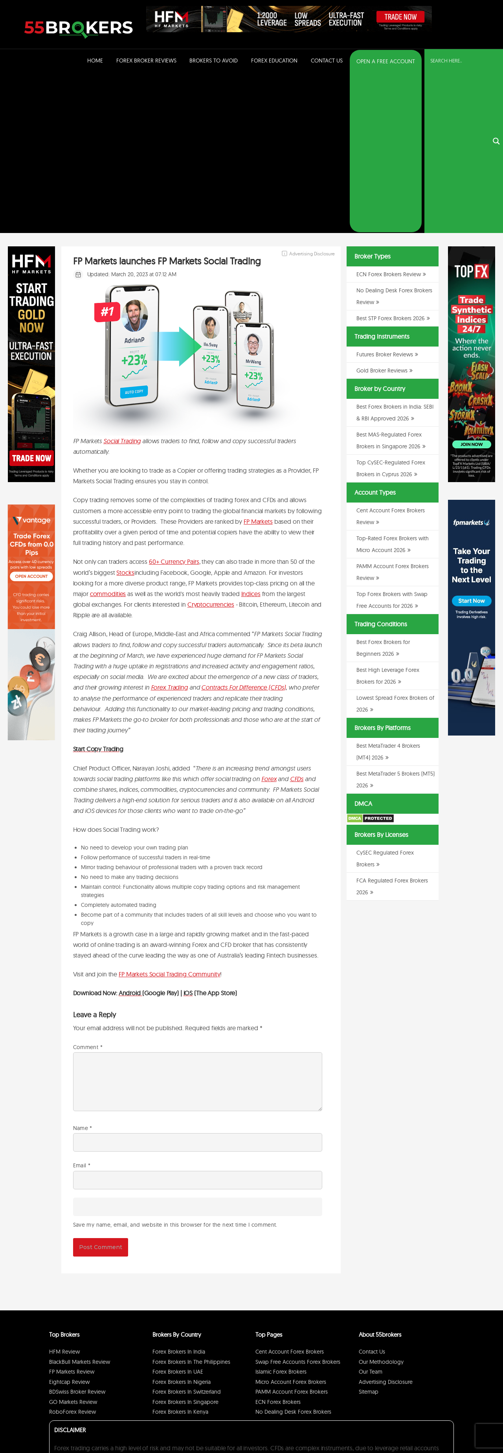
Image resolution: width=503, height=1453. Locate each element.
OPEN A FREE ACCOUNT (385, 61)
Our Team (370, 1212)
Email (82, 1006)
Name (82, 968)
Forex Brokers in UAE (177, 1212)
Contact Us (327, 60)
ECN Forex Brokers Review (388, 115)
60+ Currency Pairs (174, 402)
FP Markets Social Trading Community (169, 815)
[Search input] (459, 61)
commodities (108, 434)
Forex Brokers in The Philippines (191, 1202)
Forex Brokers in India (178, 1192)
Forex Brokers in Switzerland (186, 1232)
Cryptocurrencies (210, 445)
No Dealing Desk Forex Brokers (293, 1252)
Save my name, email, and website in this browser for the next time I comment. (175, 1065)
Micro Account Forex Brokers (290, 1222)
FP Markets (258, 362)
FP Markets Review (71, 1212)
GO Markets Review (73, 1242)
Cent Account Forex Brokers (289, 1192)
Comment (88, 888)
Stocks (125, 413)
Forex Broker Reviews (146, 60)
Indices (251, 434)
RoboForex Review (72, 1252)
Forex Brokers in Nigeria (181, 1222)
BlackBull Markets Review (79, 1202)
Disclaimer (408, 1426)
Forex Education (274, 60)
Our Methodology (381, 1202)
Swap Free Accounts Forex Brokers (297, 1202)
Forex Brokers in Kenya (180, 1252)
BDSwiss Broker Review (77, 1232)
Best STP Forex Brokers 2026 (390, 159)
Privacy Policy (380, 1426)
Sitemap (368, 1232)
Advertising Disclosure (386, 1222)
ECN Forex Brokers (278, 1242)
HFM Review (64, 1192)
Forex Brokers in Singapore (185, 1242)
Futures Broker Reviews (384, 195)
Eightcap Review (69, 1222)
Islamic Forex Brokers (281, 1212)
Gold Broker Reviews (382, 211)
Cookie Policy (437, 1426)
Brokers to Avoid (213, 60)
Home (95, 60)
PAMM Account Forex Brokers (291, 1232)
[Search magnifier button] (496, 61)
